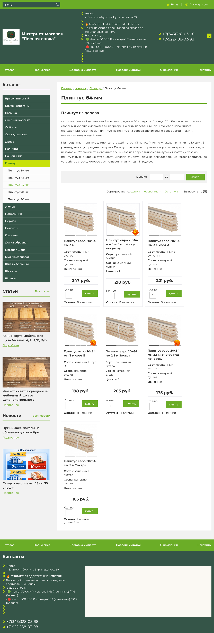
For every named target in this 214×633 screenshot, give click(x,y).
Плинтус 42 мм (18, 177)
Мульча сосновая (17, 257)
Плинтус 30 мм (18, 170)
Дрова (9, 141)
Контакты (204, 70)
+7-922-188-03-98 (178, 39)
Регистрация (199, 4)
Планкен (11, 235)
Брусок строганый (18, 105)
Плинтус (11, 163)
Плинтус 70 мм (18, 192)
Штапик (10, 278)
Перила (10, 221)
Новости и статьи (128, 70)
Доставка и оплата (82, 70)
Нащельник (13, 156)
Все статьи (42, 291)
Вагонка (11, 113)
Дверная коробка (17, 120)
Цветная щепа (15, 249)
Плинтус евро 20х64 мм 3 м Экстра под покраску (122, 244)
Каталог (8, 70)
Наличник (12, 148)
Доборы (11, 127)
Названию (151, 191)
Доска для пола (16, 134)
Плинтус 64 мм (18, 185)
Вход (174, 4)
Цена (140, 176)
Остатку (170, 191)
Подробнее (11, 345)
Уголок (10, 206)
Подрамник (13, 214)
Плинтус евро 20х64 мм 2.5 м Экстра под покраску (165, 355)
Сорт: (68, 251)
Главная (66, 88)
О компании (169, 70)
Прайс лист (42, 70)
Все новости (41, 415)
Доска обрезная (16, 242)
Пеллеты (11, 228)
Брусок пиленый (17, 98)
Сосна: (68, 260)
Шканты (11, 271)
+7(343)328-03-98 (178, 34)
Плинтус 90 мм (18, 199)
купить (89, 293)
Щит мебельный (17, 264)
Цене (133, 191)
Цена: (68, 269)
